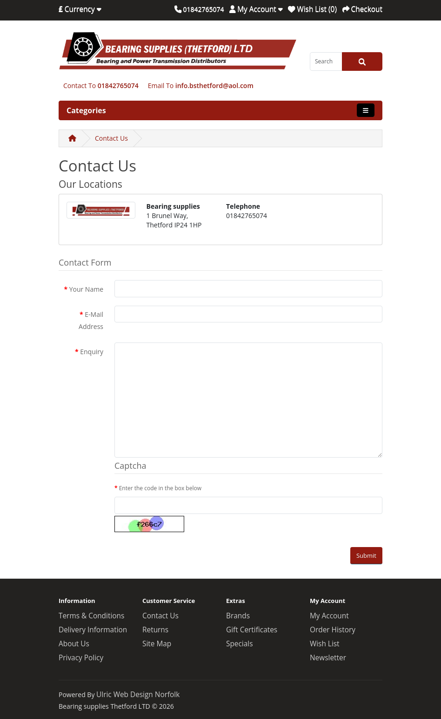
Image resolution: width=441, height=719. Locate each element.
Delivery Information (93, 630)
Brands (238, 616)
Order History (332, 630)
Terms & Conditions (91, 616)
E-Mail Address (91, 320)
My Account (329, 616)
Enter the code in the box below (160, 488)
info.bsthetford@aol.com (214, 85)
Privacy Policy (81, 658)
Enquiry (91, 351)
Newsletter (328, 658)
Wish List (325, 644)
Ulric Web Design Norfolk (138, 694)
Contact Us (111, 138)
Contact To (79, 85)
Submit (366, 555)
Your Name (86, 289)
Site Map (156, 644)
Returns (155, 630)
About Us (74, 644)
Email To (161, 85)
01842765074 (118, 85)
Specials (239, 644)
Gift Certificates (251, 630)
